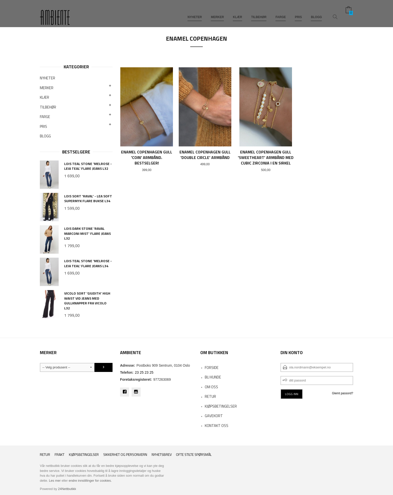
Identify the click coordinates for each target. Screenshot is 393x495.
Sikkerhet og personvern (125, 454)
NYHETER (194, 12)
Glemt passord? (342, 393)
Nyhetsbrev (162, 454)
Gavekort (214, 416)
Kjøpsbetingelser (84, 454)
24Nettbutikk (67, 489)
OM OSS (211, 387)
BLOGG (316, 12)
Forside (212, 367)
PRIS (298, 12)
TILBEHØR (258, 12)
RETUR (210, 396)
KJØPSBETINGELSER (221, 406)
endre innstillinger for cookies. (90, 480)
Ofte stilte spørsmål (194, 454)
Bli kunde (213, 377)
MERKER (217, 12)
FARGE (280, 12)
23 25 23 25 (144, 372)
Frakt (59, 454)
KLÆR (237, 12)
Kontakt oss (216, 425)
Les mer (55, 480)
